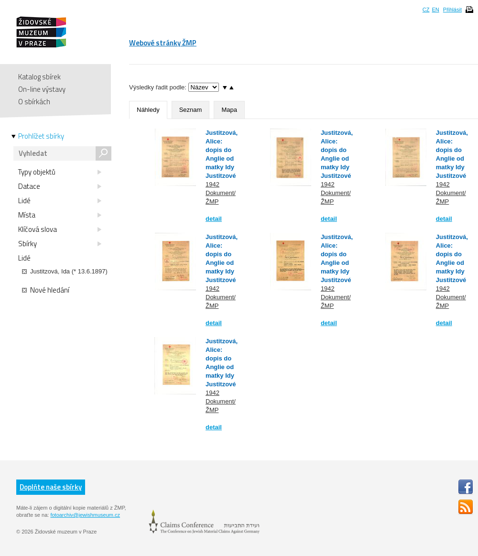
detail (214, 218)
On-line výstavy (41, 89)
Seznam (190, 109)
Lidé (59, 200)
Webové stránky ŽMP (162, 42)
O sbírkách (34, 101)
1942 (212, 184)
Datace (59, 186)
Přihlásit (452, 9)
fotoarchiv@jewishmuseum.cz (85, 515)
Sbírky (59, 244)
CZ (426, 9)
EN (435, 9)
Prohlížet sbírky (41, 136)
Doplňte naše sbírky (51, 486)
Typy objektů (59, 172)
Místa (59, 215)
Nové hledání (45, 290)
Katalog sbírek (39, 76)
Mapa (229, 109)
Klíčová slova (59, 229)
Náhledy (148, 109)
